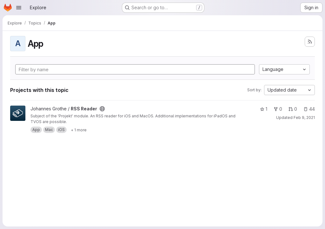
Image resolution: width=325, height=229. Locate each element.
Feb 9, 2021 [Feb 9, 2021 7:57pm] (304, 117)
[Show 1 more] (79, 130)
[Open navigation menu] (19, 8)
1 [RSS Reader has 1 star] (263, 109)
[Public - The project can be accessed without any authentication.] (102, 108)
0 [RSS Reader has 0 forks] (278, 109)
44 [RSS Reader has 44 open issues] (309, 109)
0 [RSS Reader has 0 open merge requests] (293, 109)
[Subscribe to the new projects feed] (310, 42)
